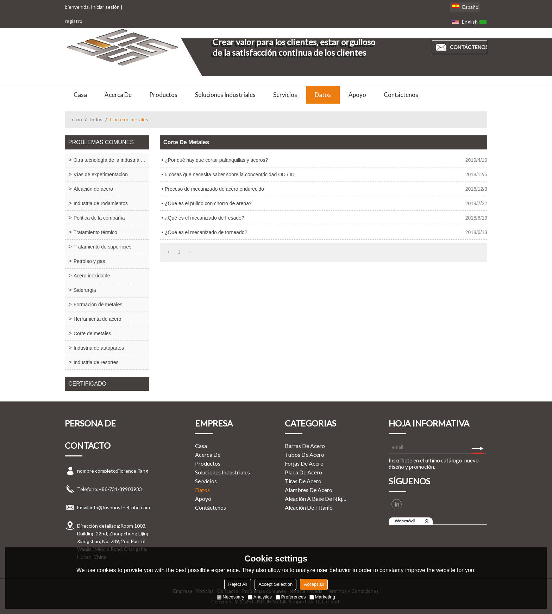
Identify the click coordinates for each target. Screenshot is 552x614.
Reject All (237, 584)
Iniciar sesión (105, 7)
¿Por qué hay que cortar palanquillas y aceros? (216, 160)
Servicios (285, 94)
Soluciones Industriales (225, 94)
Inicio (76, 119)
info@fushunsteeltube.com (120, 507)
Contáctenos (401, 94)
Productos (163, 94)
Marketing (322, 597)
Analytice (260, 597)
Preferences (291, 597)
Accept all (314, 584)
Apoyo (357, 94)
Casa (80, 94)
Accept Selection (275, 584)
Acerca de (118, 94)
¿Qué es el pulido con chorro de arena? (208, 203)
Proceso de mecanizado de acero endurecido (214, 189)
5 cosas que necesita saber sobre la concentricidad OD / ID (230, 174)
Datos (323, 94)
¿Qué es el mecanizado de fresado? (204, 218)
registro (73, 21)
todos (95, 119)
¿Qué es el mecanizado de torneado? (206, 232)
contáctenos (468, 47)
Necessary (230, 597)
